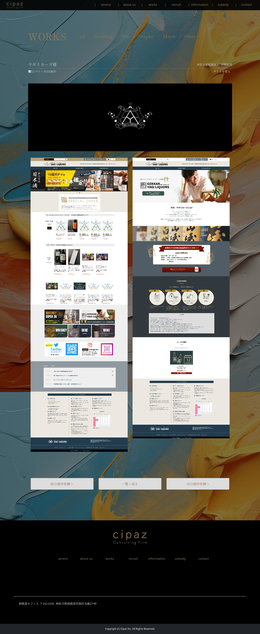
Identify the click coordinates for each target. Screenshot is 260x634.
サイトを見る (221, 71)
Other (190, 36)
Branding (103, 36)
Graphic (146, 36)
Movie (169, 36)
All (82, 36)
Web (125, 36)
